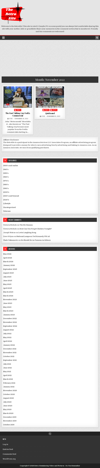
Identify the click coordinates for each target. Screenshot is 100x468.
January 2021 (8, 387)
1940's (5, 169)
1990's (6, 188)
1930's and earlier (10, 165)
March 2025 (8, 292)
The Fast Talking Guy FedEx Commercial (17, 114)
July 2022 (7, 334)
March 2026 (8, 262)
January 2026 (9, 265)
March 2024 (8, 296)
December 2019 (9, 417)
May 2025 (7, 284)
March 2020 (8, 413)
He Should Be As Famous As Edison (36, 240)
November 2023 (10, 299)
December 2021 (9, 349)
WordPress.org (9, 459)
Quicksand (50, 113)
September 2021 (10, 360)
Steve (11, 118)
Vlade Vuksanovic (10, 240)
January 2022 (9, 345)
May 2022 (7, 337)
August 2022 (8, 330)
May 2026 (7, 254)
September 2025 (10, 269)
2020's (6, 200)
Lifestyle (6, 203)
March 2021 (8, 379)
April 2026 (7, 258)
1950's (5, 173)
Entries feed (8, 449)
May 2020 (7, 409)
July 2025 (7, 277)
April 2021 (7, 375)
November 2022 (10, 322)
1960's (47, 110)
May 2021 (7, 371)
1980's (19, 110)
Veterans (7, 211)
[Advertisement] (50, 57)
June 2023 (7, 303)
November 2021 (9, 352)
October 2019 (8, 425)
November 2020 (10, 390)
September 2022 (10, 326)
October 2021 (8, 356)
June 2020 (7, 406)
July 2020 (7, 402)
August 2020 (8, 398)
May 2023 (7, 307)
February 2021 (9, 383)
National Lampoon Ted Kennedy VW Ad (33, 236)
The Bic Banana (26, 225)
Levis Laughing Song (27, 232)
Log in (5, 444)
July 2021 (7, 364)
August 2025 (8, 273)
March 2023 (8, 311)
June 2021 (7, 368)
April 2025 (7, 288)
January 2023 (9, 315)
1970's (55, 110)
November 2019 (9, 421)
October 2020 (9, 394)
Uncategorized (9, 207)
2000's (6, 192)
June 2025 (7, 280)
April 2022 (7, 341)
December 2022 (10, 318)
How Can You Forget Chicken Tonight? (36, 229)
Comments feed (9, 454)
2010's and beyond (11, 196)
